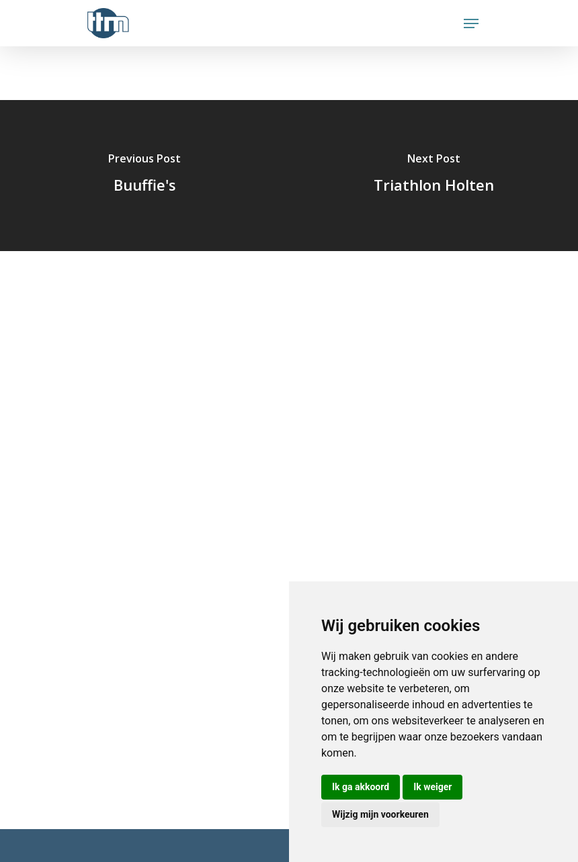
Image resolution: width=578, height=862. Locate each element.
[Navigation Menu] (471, 23)
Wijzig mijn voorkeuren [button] (380, 814)
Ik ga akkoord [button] (360, 786)
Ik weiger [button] (432, 786)
